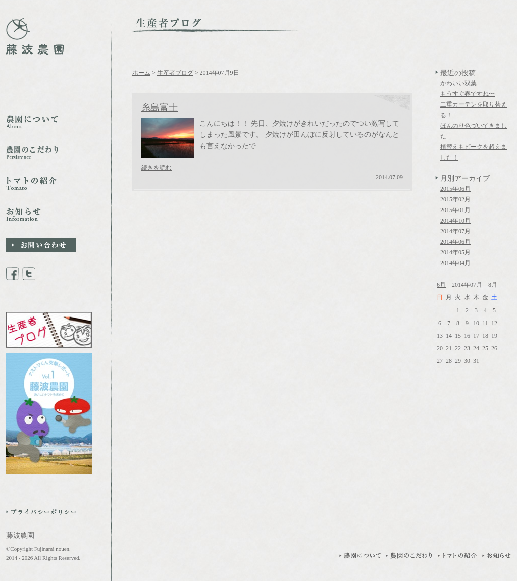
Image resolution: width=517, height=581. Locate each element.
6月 (441, 284)
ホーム (141, 72)
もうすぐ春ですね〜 (467, 93)
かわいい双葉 (458, 83)
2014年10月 (455, 220)
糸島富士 (159, 107)
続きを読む (156, 167)
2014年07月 (455, 231)
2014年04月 (455, 263)
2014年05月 (455, 252)
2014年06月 (455, 241)
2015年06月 (455, 188)
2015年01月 (455, 210)
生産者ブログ (175, 72)
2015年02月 (455, 199)
